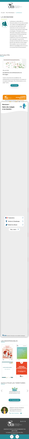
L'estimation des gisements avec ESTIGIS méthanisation (16, 319)
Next (27, 390)
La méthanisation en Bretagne (16, 312)
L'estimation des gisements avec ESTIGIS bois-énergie (16, 297)
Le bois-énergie (16, 291)
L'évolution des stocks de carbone (16, 333)
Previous (1, 390)
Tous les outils (15, 400)
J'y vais (15, 85)
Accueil (2, 12)
